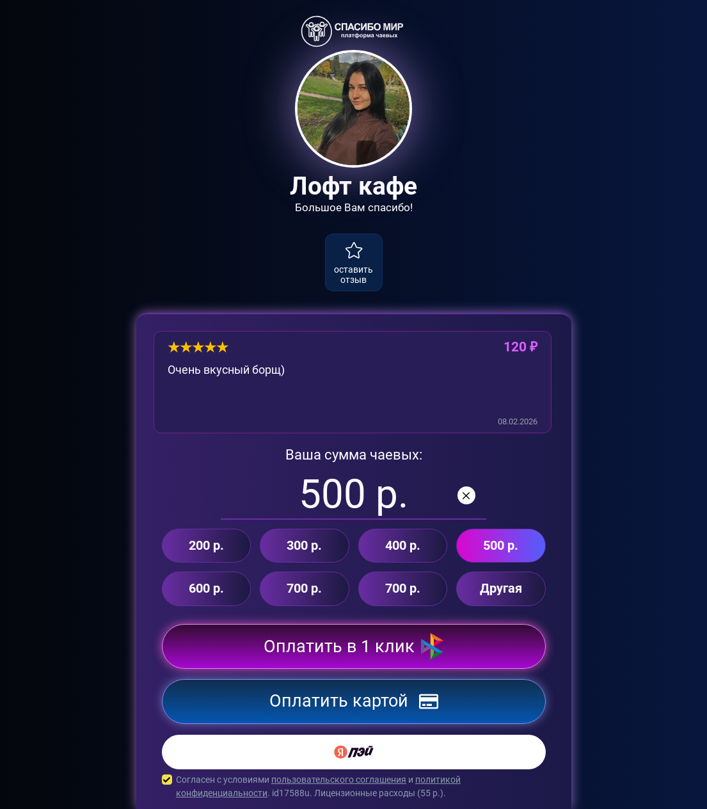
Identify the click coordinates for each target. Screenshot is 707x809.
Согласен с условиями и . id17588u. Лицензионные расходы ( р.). (354, 786)
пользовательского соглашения (338, 779)
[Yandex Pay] (354, 752)
